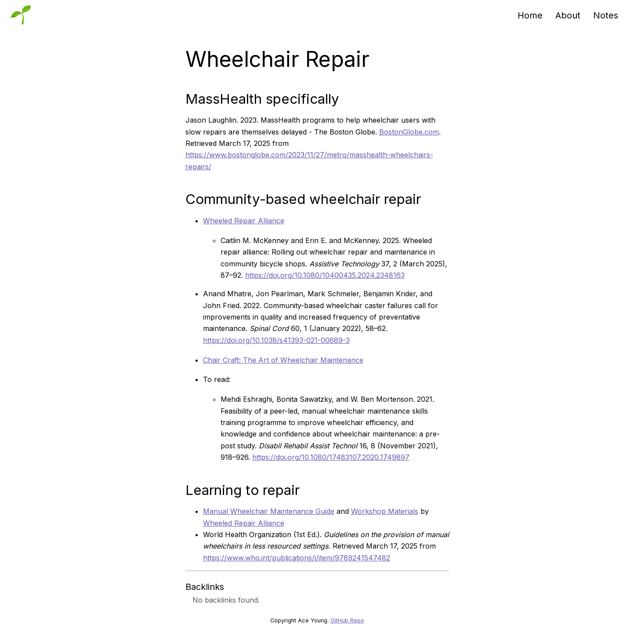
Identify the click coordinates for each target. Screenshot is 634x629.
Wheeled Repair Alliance (243, 220)
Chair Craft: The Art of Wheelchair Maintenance (283, 360)
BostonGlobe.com (409, 131)
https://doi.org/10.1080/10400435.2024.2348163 (325, 275)
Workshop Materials (384, 511)
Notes (605, 15)
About (567, 15)
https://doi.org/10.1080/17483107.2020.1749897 (330, 457)
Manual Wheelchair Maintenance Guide (268, 511)
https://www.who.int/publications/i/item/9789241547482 (296, 557)
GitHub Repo (347, 620)
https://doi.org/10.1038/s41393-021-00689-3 (276, 340)
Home (530, 15)
